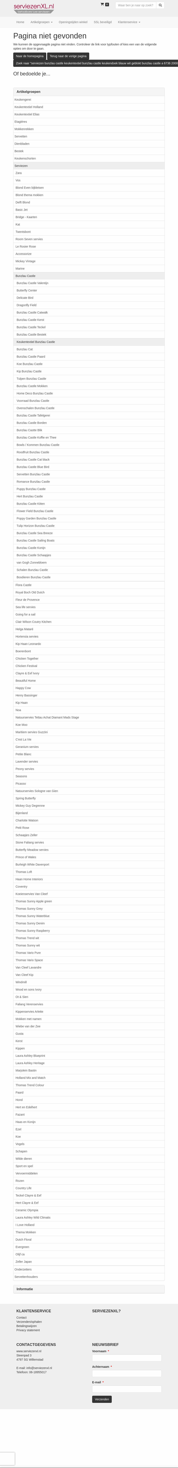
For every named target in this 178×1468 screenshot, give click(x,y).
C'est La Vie (23, 739)
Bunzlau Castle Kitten (31, 503)
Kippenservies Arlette (29, 1011)
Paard (19, 1092)
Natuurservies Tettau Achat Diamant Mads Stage (47, 717)
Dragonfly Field (26, 305)
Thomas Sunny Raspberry (33, 930)
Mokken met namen (28, 1019)
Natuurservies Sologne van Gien (37, 791)
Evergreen (22, 1247)
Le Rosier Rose (26, 246)
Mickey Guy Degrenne (30, 805)
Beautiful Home (26, 680)
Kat (18, 224)
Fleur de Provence (28, 599)
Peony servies (25, 769)
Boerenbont (23, 651)
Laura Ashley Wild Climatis (33, 1217)
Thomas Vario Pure (28, 952)
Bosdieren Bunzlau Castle (33, 577)
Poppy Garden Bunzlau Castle (36, 518)
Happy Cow (23, 688)
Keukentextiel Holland (29, 107)
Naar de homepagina (30, 56)
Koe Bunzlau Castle (30, 364)
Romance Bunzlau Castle (33, 481)
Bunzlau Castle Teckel (31, 327)
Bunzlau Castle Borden (32, 422)
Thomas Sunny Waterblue (32, 916)
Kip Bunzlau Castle (29, 371)
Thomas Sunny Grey (29, 908)
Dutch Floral (23, 1239)
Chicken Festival (26, 666)
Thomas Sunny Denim (30, 923)
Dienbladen (22, 143)
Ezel (18, 1129)
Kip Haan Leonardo (28, 644)
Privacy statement (28, 1330)
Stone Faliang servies (30, 842)
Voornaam (99, 1351)
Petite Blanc (23, 754)
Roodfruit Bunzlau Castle (33, 452)
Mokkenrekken (24, 129)
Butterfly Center (27, 290)
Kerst (19, 1041)
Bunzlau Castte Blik (29, 430)
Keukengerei (23, 99)
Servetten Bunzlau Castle (33, 474)
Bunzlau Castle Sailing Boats (35, 540)
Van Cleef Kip (24, 974)
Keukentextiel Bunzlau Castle (36, 342)
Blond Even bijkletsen (30, 187)
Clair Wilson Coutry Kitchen (33, 621)
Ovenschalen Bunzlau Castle (35, 408)
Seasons (21, 776)
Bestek (19, 151)
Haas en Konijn (26, 1122)
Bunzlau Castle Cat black (33, 459)
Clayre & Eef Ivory (27, 673)
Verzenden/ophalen (29, 1321)
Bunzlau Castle (25, 276)
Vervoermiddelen (27, 1173)
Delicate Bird (25, 297)
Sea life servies (26, 607)
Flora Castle (23, 585)
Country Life (23, 1188)
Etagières (21, 121)
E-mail (96, 1382)
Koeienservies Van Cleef (32, 894)
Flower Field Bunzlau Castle (35, 511)
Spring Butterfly (26, 798)
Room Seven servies (29, 239)
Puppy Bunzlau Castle (31, 489)
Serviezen (21, 165)
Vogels (20, 1144)
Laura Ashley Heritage (30, 1063)
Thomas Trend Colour (30, 1085)
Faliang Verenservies (29, 1004)
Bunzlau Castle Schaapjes (34, 555)
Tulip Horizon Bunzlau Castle (35, 525)
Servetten (21, 136)
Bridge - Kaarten (26, 217)
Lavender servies (27, 761)
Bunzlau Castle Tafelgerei (33, 415)
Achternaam (100, 1366)
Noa (18, 710)
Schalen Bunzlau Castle (32, 570)
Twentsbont (23, 231)
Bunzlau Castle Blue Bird (33, 467)
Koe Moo (21, 724)
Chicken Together (27, 658)
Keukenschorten (25, 158)
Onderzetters (23, 1269)
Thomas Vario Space (29, 960)
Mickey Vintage (26, 261)
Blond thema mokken (29, 195)
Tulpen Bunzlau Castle (31, 378)
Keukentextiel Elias (27, 114)
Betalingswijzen (26, 1326)
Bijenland (22, 813)
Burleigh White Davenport (32, 864)
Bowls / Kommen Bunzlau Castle (38, 445)
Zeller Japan (24, 1261)
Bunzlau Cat (25, 349)
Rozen (20, 1180)
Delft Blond (23, 202)
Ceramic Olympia (27, 1210)
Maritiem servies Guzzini (32, 732)
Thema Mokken (26, 1232)
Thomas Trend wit (27, 938)
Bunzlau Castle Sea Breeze (35, 533)
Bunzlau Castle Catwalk (32, 312)
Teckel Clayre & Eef (28, 1195)
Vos (18, 180)
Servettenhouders (26, 1276)
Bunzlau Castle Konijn (31, 548)
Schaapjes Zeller (26, 835)
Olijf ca (20, 1254)
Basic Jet (22, 209)
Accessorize (23, 254)
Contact (21, 1317)
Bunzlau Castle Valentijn (32, 283)
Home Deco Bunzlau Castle (35, 393)
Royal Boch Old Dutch (30, 592)
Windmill (21, 982)
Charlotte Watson (27, 820)
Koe (18, 1136)
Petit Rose (22, 827)
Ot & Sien (22, 997)
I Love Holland (25, 1225)
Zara (19, 173)
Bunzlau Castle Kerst (30, 320)
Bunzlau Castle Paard (31, 356)
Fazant (20, 1114)
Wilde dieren (24, 1158)
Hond (19, 1100)
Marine (20, 268)
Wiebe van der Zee (28, 1026)
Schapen (21, 1151)
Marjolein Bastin (26, 1070)
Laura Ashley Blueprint (30, 1055)
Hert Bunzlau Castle (30, 496)
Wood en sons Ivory (28, 989)
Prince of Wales (26, 857)
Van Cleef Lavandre (28, 967)
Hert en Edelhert (26, 1107)
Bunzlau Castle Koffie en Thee (36, 437)
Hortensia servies (27, 636)
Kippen (20, 1048)
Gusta (19, 1033)
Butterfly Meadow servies (32, 849)
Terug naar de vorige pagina (68, 56)
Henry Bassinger (26, 695)
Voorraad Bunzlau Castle (33, 400)
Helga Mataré (24, 629)
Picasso (21, 783)
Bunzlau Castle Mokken (32, 386)
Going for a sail (25, 614)
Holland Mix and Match (30, 1077)
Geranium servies (27, 746)
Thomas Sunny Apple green (34, 901)
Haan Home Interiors (29, 879)
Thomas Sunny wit (28, 945)
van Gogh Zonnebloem (31, 562)
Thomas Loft (24, 872)
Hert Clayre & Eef (27, 1202)
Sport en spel (24, 1166)
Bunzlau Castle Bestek (31, 334)
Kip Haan (22, 702)
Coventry (21, 886)
